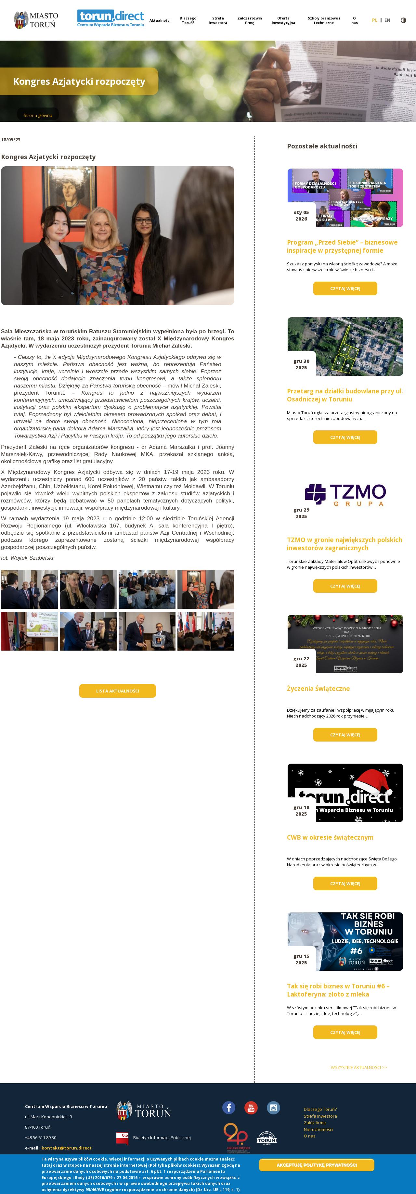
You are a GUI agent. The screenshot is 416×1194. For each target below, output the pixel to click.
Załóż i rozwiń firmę (249, 20)
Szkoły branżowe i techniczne (324, 20)
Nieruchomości (318, 1129)
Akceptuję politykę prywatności (317, 1164)
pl (377, 20)
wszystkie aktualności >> (359, 1067)
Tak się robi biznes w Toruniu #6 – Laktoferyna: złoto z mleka (338, 990)
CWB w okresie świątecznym (330, 837)
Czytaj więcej (353, 290)
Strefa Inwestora (218, 20)
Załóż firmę (315, 1122)
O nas (354, 20)
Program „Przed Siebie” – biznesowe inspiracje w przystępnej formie (342, 246)
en (388, 20)
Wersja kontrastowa (403, 20)
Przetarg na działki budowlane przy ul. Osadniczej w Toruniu (345, 395)
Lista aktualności (117, 691)
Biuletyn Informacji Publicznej (162, 1137)
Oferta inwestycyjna (283, 20)
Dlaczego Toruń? (188, 20)
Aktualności (160, 20)
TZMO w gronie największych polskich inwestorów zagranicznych (344, 544)
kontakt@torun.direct (67, 1148)
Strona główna (38, 115)
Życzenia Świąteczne (318, 688)
